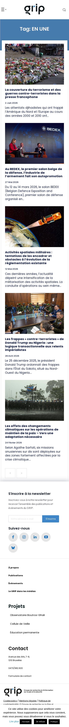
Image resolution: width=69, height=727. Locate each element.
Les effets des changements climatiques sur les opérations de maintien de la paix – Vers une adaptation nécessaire (31, 431)
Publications (15, 575)
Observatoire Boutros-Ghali (27, 615)
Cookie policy (10, 700)
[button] (61, 9)
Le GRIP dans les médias (22, 591)
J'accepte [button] (26, 722)
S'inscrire (51, 518)
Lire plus (14, 721)
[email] (25, 518)
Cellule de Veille (20, 623)
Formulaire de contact (19, 676)
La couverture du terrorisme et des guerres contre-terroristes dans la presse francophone (33, 93)
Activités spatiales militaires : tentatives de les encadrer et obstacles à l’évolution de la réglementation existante (28, 257)
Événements (15, 583)
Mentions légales (28, 700)
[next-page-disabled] (22, 473)
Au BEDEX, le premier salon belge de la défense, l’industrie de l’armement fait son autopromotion (33, 172)
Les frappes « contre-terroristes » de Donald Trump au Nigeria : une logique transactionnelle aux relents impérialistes (34, 344)
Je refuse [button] (40, 721)
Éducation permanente (24, 632)
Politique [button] (54, 722)
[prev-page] (10, 473)
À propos (13, 567)
